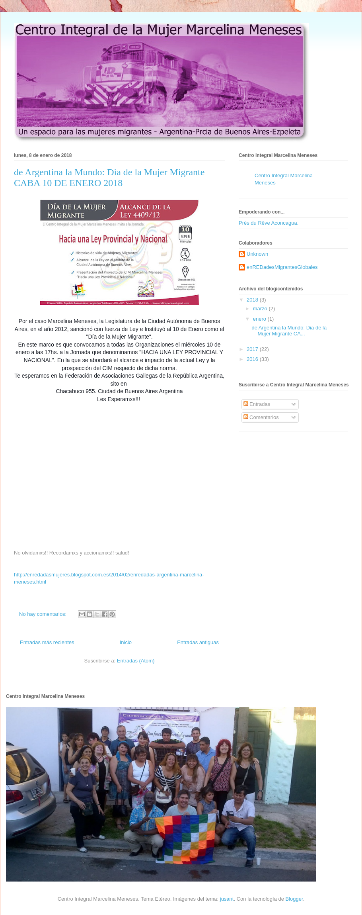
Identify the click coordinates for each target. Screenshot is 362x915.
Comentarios (261, 417)
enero (260, 319)
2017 (253, 349)
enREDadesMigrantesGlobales (282, 267)
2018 (253, 300)
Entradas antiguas (198, 642)
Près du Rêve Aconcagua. (268, 223)
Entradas (257, 404)
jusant (227, 899)
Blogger (294, 899)
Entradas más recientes (47, 642)
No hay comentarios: (43, 614)
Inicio (126, 642)
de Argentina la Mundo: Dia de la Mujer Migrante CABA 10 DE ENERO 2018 (109, 177)
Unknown (257, 254)
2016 (253, 359)
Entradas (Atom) (136, 661)
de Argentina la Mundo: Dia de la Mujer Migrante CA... (289, 331)
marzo (261, 309)
